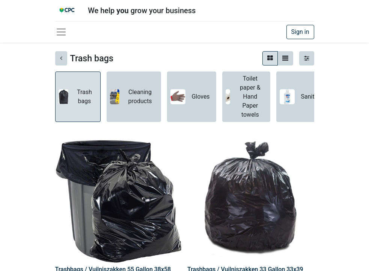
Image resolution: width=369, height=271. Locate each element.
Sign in (300, 31)
